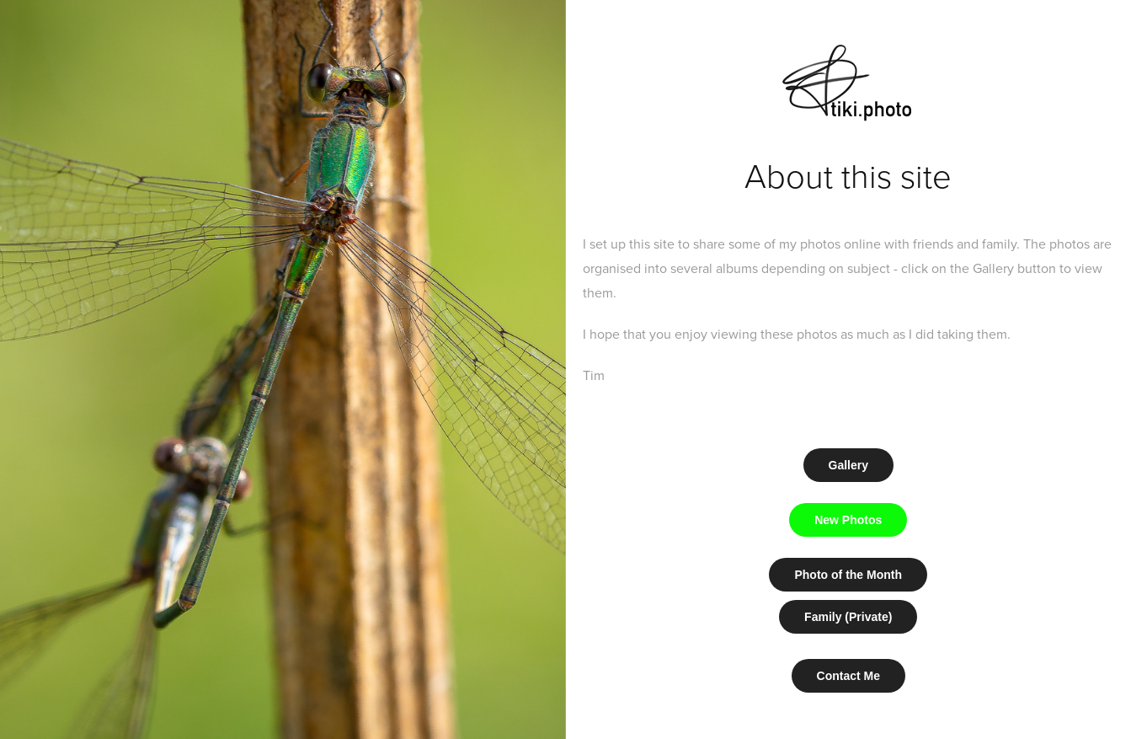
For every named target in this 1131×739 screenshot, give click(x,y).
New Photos (848, 520)
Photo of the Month (848, 574)
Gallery (848, 465)
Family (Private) (848, 617)
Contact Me (848, 676)
